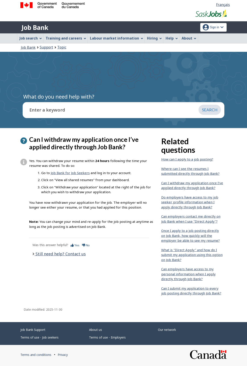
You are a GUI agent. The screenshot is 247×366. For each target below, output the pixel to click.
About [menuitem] (189, 38)
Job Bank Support (32, 330)
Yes (75, 245)
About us (95, 330)
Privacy (63, 355)
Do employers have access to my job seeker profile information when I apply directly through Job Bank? (189, 202)
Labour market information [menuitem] (116, 38)
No (86, 245)
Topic (61, 47)
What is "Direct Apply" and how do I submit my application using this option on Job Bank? (192, 255)
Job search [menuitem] (31, 38)
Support (46, 47)
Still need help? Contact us (60, 253)
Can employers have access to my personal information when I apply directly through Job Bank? (188, 274)
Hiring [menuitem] (154, 38)
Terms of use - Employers (107, 337)
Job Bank (34, 27)
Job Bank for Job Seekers (70, 173)
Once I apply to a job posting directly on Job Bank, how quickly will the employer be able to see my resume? (190, 235)
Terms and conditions (35, 355)
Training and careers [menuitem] (66, 38)
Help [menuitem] (172, 38)
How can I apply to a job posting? (187, 159)
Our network (167, 330)
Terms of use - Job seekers (39, 337)
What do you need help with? (58, 96)
